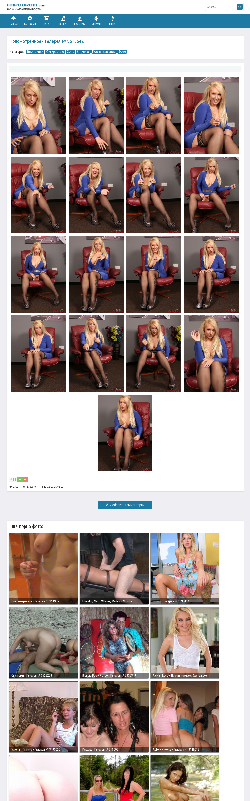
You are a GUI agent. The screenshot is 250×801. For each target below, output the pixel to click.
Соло (70, 52)
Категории (30, 20)
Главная (13, 20)
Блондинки (35, 52)
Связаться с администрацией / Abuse (31, 779)
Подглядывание (104, 52)
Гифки (113, 20)
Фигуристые (55, 52)
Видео (63, 20)
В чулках (83, 52)
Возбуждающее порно (74, 782)
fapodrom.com (26, 7)
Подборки (80, 20)
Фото (46, 20)
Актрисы (96, 20)
